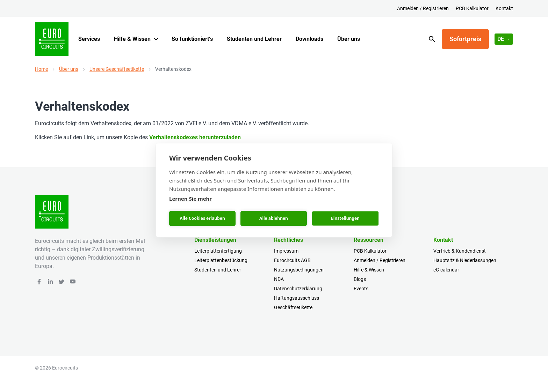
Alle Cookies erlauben (202, 218)
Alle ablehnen (273, 218)
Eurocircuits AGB (292, 260)
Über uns (348, 39)
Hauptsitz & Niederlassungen (464, 260)
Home (41, 69)
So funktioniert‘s (192, 39)
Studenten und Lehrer (254, 39)
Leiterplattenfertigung (218, 251)
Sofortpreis (465, 39)
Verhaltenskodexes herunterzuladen (195, 137)
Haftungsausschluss (296, 298)
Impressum (286, 251)
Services (89, 39)
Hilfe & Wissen (132, 39)
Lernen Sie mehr (190, 198)
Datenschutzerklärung (298, 288)
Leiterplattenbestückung (220, 260)
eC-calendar (446, 270)
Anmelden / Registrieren (423, 8)
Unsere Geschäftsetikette (116, 69)
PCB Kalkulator (472, 8)
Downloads (309, 39)
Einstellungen (345, 218)
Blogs (360, 279)
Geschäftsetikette (293, 307)
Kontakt (504, 8)
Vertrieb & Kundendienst (459, 251)
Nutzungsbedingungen (299, 270)
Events (361, 288)
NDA (279, 279)
